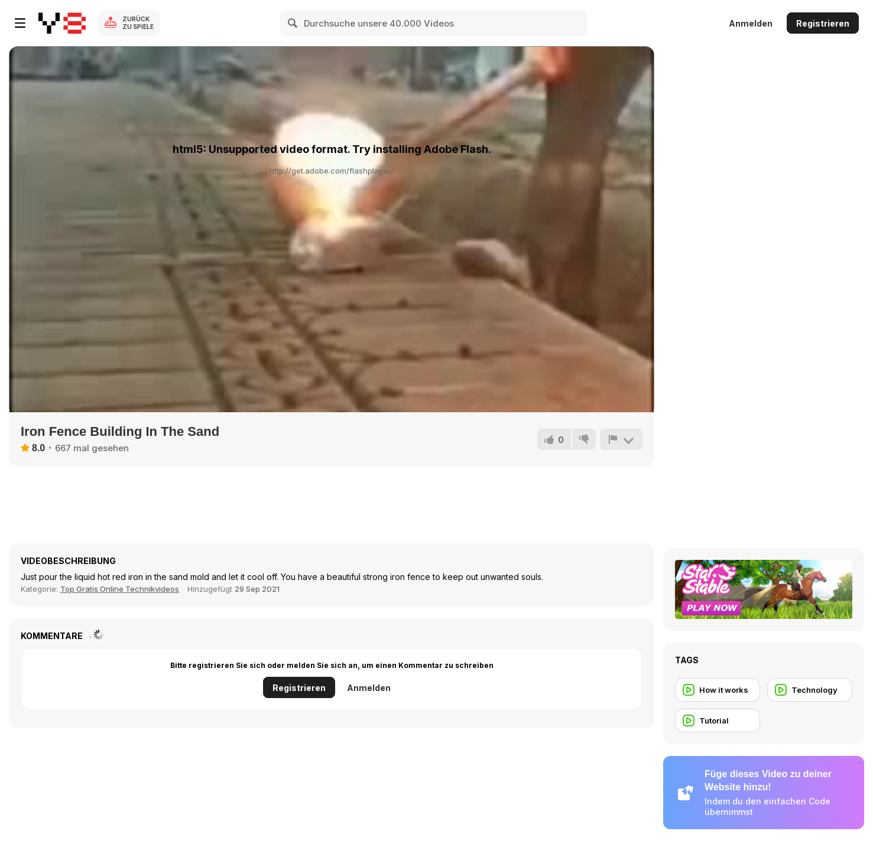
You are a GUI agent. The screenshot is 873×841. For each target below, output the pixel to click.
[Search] (293, 23)
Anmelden (751, 23)
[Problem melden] (621, 439)
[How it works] (717, 690)
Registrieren (822, 23)
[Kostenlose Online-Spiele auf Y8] (62, 23)
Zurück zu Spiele (138, 22)
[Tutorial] (717, 720)
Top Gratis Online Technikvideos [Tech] (119, 589)
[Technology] (809, 690)
